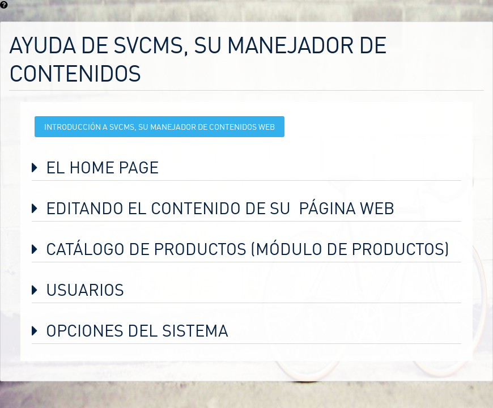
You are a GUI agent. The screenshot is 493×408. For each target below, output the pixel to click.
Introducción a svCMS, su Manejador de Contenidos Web (159, 126)
